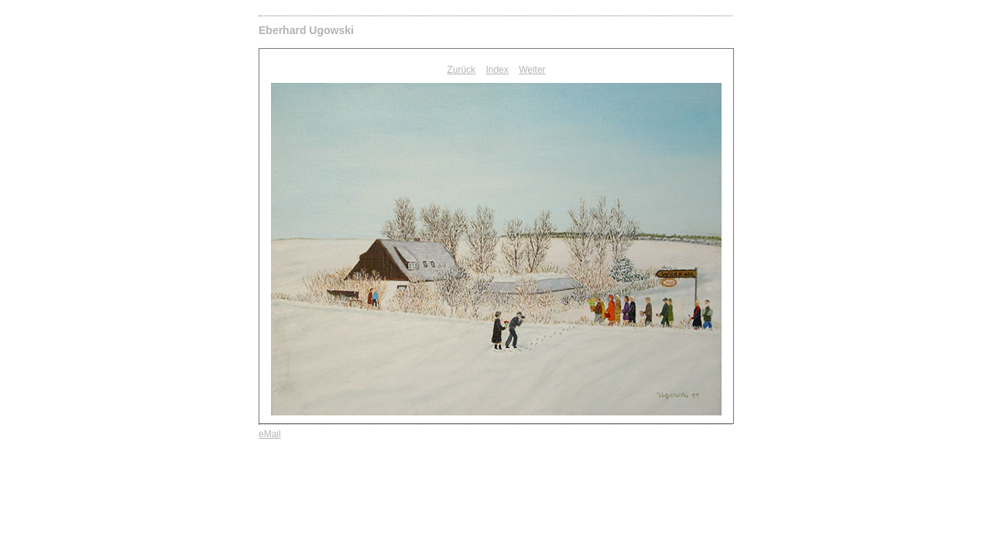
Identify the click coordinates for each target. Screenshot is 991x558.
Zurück (461, 69)
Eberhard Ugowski (306, 30)
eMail (270, 434)
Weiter (532, 69)
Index (496, 69)
